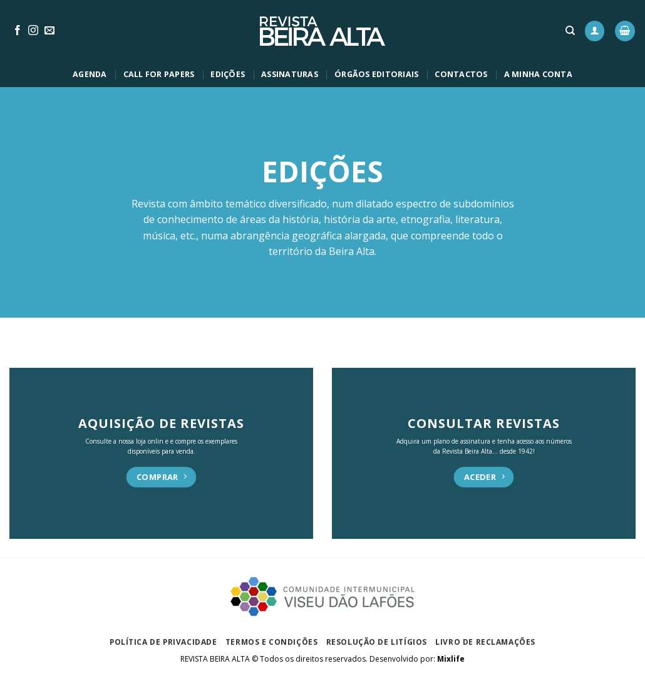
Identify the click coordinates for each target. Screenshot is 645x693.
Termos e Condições (271, 642)
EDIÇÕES (227, 74)
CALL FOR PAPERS (159, 74)
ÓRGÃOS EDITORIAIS (376, 74)
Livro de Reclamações (485, 642)
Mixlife (451, 659)
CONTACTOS (461, 74)
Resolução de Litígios (377, 642)
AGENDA (90, 74)
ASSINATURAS (289, 74)
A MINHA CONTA (538, 74)
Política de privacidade (163, 642)
